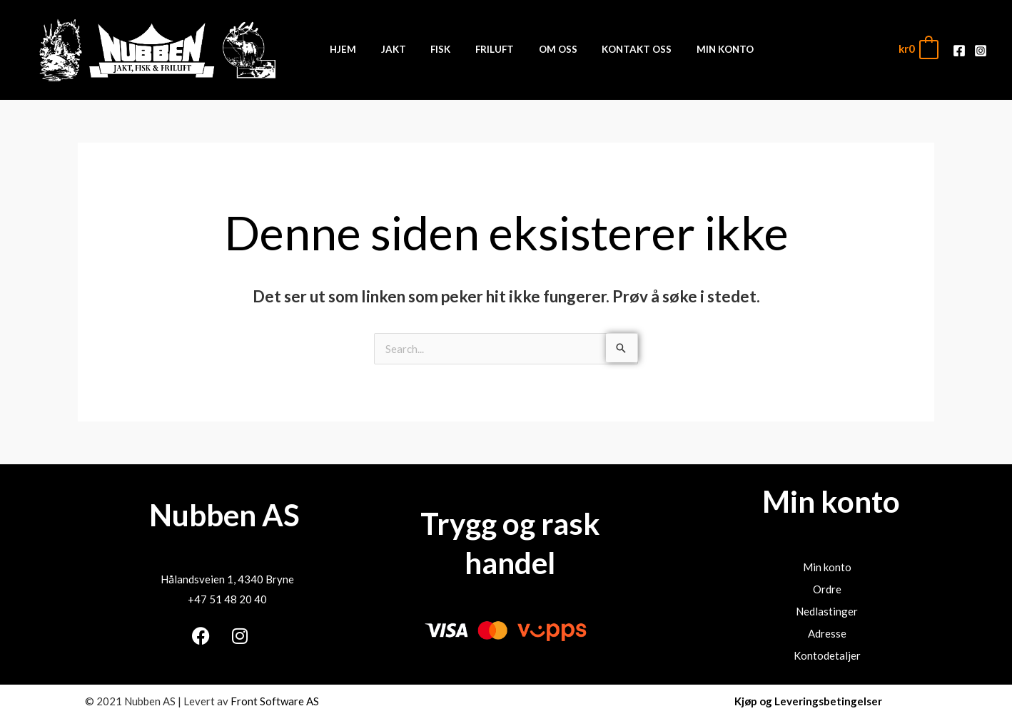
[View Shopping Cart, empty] (917, 48)
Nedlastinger (827, 611)
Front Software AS (275, 701)
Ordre (827, 589)
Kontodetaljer (827, 655)
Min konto (827, 567)
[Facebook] (959, 50)
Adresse (827, 633)
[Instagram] (980, 50)
